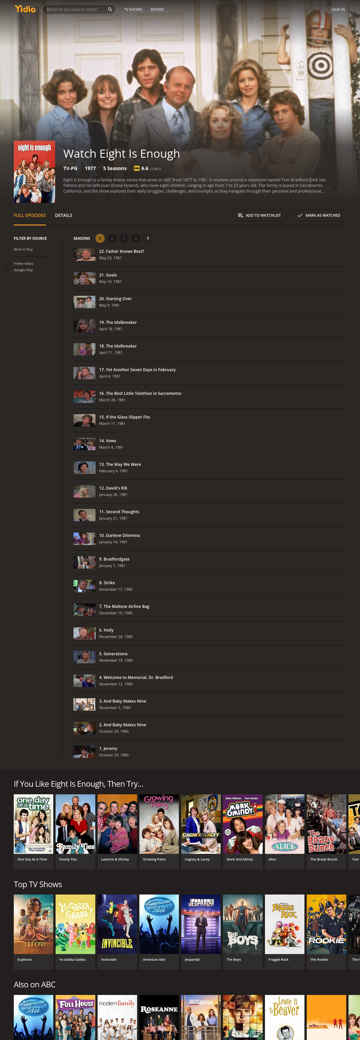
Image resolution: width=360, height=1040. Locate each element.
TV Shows (133, 9)
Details (63, 215)
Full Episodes (30, 215)
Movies (157, 9)
